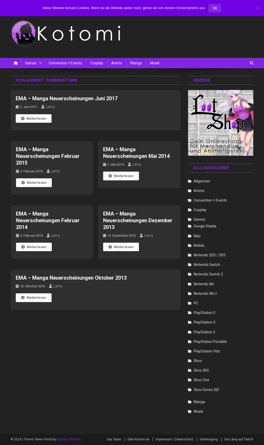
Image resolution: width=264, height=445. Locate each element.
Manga (136, 63)
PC (196, 303)
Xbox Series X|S (206, 390)
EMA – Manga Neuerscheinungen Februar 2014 (48, 220)
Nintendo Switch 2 (208, 274)
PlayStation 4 (204, 322)
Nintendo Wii (204, 284)
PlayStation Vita (207, 351)
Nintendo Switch (207, 265)
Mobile (199, 245)
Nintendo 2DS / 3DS (210, 255)
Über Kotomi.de (138, 439)
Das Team (114, 439)
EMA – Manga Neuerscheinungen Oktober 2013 (71, 278)
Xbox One (201, 380)
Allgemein (202, 181)
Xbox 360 (201, 370)
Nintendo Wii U (205, 293)
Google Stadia (205, 226)
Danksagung (209, 439)
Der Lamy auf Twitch (238, 439)
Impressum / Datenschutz (174, 439)
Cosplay (96, 63)
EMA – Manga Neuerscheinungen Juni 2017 (67, 98)
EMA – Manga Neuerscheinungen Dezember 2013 (137, 220)
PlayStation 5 (204, 332)
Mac (197, 236)
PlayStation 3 (204, 313)
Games (31, 63)
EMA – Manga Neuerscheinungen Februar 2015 (48, 156)
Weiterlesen (33, 118)
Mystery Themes (69, 439)
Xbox (198, 361)
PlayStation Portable (210, 342)
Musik (155, 63)
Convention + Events (65, 63)
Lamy (50, 107)
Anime (116, 63)
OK (214, 8)
